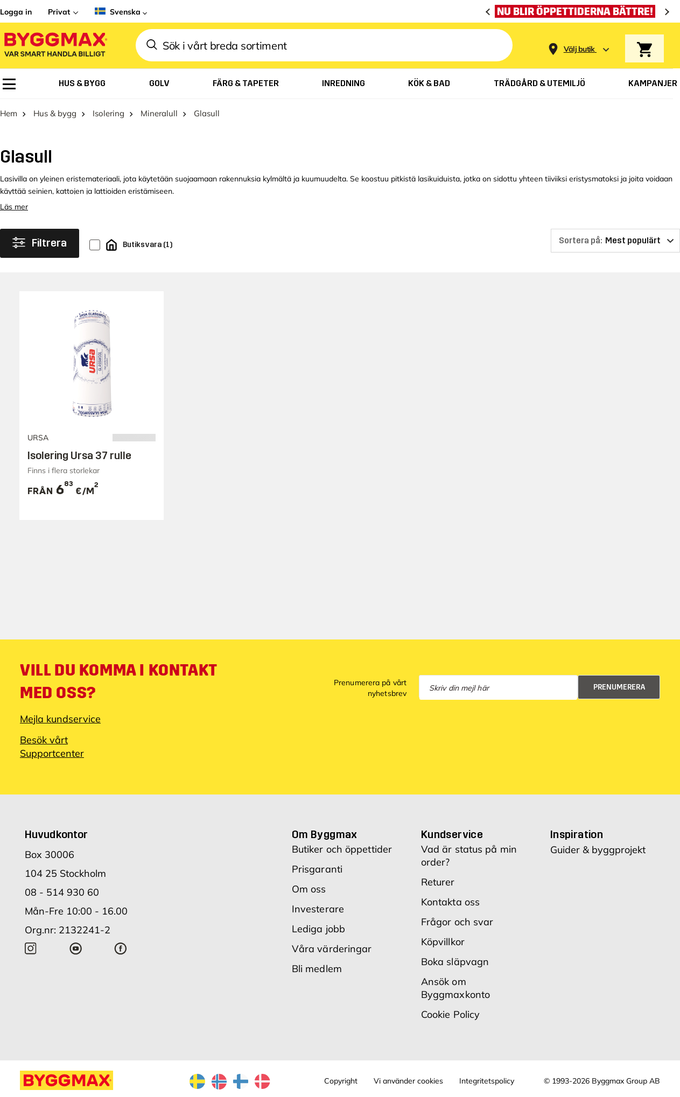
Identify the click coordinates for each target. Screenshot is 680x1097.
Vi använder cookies (408, 1081)
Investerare (318, 909)
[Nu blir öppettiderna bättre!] (578, 11)
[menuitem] (9, 84)
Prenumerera (619, 687)
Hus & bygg (54, 113)
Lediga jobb (318, 929)
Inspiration (576, 834)
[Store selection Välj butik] (579, 49)
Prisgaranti (317, 869)
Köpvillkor (443, 942)
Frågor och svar (457, 922)
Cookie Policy (450, 1014)
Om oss (309, 889)
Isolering (108, 113)
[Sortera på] (615, 240)
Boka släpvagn (455, 961)
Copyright (340, 1081)
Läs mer (14, 207)
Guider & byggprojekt (598, 849)
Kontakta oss (450, 902)
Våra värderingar (332, 949)
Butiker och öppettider (342, 849)
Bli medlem (317, 968)
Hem (8, 113)
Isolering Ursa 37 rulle (79, 455)
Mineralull (159, 113)
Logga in (16, 12)
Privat (59, 12)
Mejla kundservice (60, 719)
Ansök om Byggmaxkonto (455, 988)
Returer (438, 882)
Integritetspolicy (486, 1081)
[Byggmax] (55, 45)
